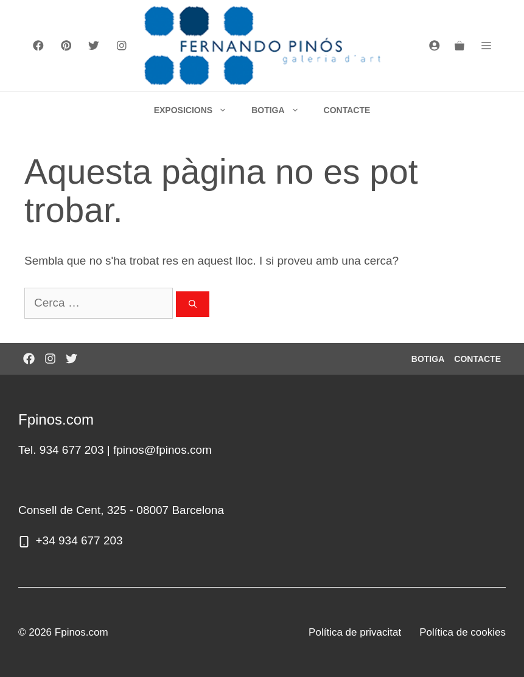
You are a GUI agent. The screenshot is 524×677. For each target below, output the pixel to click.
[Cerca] (192, 304)
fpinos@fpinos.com (162, 449)
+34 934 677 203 (79, 540)
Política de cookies (462, 632)
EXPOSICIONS (196, 110)
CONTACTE (347, 110)
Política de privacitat (355, 632)
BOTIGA (281, 110)
